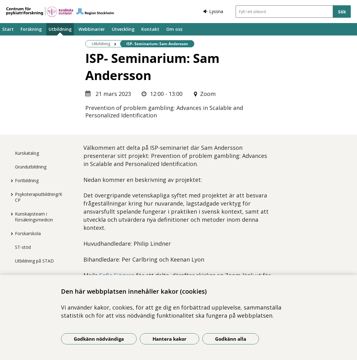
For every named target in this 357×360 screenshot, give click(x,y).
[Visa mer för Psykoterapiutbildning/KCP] (10, 194)
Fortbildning (27, 180)
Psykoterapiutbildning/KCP (38, 197)
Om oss (174, 29)
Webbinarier (91, 29)
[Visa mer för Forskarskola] (10, 233)
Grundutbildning (30, 167)
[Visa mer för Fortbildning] (10, 180)
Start (8, 29)
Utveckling (123, 29)
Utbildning (60, 29)
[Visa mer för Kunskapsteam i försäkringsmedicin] (10, 214)
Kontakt (150, 29)
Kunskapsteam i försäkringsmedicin (34, 217)
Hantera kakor (169, 339)
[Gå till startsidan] (60, 11)
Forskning (31, 29)
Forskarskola (28, 233)
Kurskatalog (27, 153)
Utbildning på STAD (34, 261)
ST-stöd (23, 247)
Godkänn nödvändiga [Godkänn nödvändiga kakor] (99, 339)
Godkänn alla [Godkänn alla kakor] (230, 339)
